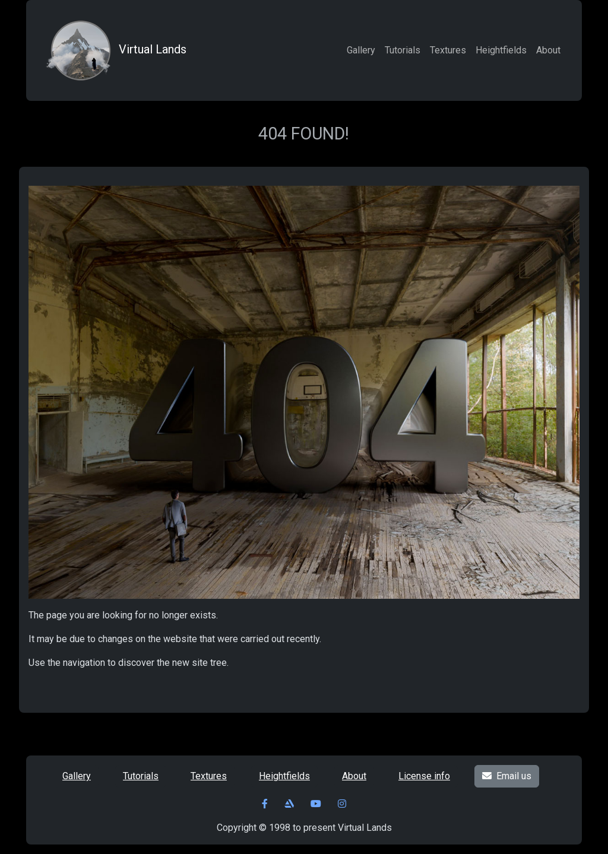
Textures (448, 50)
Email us (506, 776)
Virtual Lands (114, 50)
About (548, 50)
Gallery (361, 50)
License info (424, 776)
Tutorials (402, 50)
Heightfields (501, 50)
